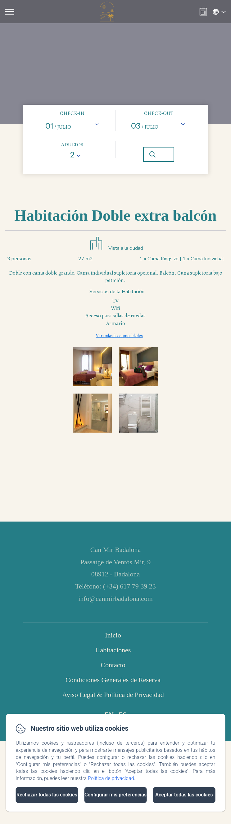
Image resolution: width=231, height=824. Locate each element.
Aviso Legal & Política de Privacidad (113, 694)
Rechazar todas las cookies (46, 795)
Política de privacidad (111, 778)
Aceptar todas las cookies (184, 795)
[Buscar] (158, 154)
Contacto (113, 665)
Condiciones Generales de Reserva (113, 680)
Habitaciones (113, 650)
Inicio (113, 635)
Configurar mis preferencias (115, 795)
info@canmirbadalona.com (115, 598)
